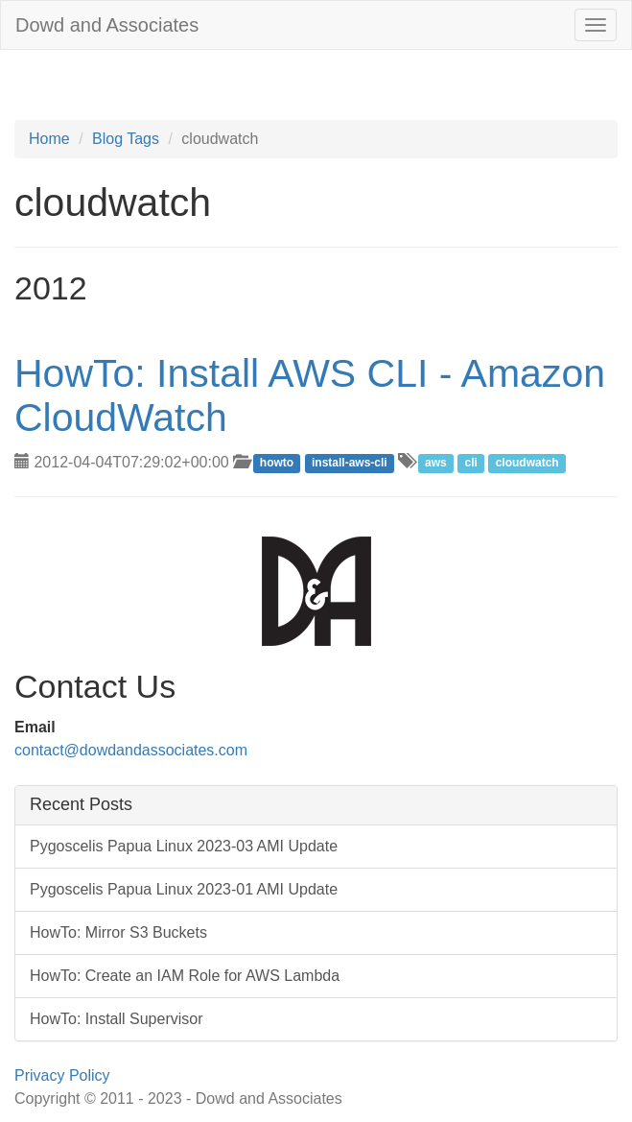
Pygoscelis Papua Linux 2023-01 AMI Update (184, 889)
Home (49, 139)
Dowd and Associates (107, 25)
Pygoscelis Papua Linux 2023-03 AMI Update (184, 846)
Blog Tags (125, 139)
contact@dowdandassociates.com (130, 750)
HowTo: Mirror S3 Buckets (118, 932)
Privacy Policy (62, 1075)
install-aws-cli (349, 463)
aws (436, 463)
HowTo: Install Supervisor (116, 1019)
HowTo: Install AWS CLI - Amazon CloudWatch (309, 395)
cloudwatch (527, 463)
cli (470, 463)
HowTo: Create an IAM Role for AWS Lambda (184, 975)
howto (276, 463)
